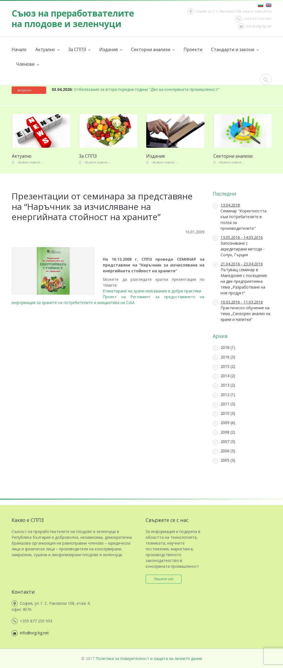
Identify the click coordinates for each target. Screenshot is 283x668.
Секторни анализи (153, 49)
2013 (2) (224, 385)
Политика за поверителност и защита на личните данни (149, 658)
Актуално (47, 49)
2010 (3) (224, 413)
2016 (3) (224, 357)
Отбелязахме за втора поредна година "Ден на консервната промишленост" (135, 89)
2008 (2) (224, 432)
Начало (19, 49)
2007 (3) (224, 442)
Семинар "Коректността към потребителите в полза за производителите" (239, 216)
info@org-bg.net (254, 26)
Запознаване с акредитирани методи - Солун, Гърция (238, 246)
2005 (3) (224, 460)
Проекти (193, 49)
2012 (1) (224, 395)
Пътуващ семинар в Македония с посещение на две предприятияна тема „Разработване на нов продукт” (240, 278)
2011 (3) (224, 404)
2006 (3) (224, 451)
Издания (110, 49)
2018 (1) (224, 348)
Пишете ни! (163, 579)
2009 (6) (224, 423)
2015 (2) (224, 366)
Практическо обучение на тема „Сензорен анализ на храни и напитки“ (241, 310)
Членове (27, 64)
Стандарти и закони (235, 49)
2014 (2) (224, 376)
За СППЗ (79, 49)
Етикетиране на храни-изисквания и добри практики (152, 291)
